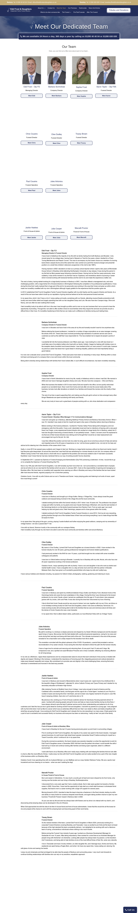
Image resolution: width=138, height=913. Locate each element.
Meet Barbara (56, 96)
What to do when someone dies (50, 12)
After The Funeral (92, 12)
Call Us (131, 910)
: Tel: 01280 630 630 (89, 2)
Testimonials (83, 8)
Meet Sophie (81, 96)
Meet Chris (32, 143)
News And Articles (94, 8)
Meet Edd (31, 96)
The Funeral (65, 12)
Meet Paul (31, 190)
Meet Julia (56, 237)
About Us (41, 8)
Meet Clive (56, 143)
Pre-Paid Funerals (79, 12)
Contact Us (51, 8)
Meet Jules (56, 190)
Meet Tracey (81, 143)
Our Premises (72, 8)
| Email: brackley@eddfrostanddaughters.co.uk (115, 2)
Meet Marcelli (81, 237)
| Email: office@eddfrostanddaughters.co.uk (41, 2)
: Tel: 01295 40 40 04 (17, 2)
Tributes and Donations (118, 10)
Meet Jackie (31, 237)
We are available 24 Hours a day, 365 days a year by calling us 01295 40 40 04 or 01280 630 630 (70, 36)
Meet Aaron (106, 96)
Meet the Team (61, 8)
